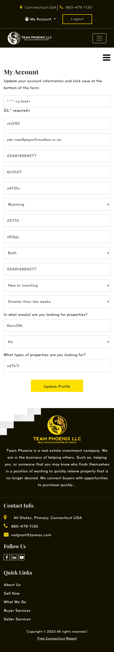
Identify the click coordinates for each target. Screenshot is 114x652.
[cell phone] (57, 156)
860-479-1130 (76, 7)
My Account (39, 19)
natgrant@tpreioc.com (27, 535)
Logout (77, 19)
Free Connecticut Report (57, 638)
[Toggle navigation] (99, 38)
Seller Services (17, 619)
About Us (12, 585)
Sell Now (11, 593)
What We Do (15, 602)
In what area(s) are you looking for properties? (46, 314)
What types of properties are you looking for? (45, 355)
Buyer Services (17, 610)
